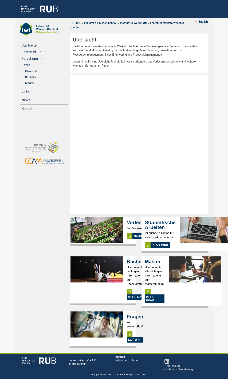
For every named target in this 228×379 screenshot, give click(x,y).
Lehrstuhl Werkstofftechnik (167, 23)
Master (29, 83)
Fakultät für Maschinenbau (100, 23)
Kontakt (28, 109)
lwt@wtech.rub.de (126, 360)
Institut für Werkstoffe (133, 23)
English (203, 21)
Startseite (36, 45)
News (26, 100)
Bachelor (31, 77)
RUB (78, 23)
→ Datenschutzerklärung (177, 369)
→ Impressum (171, 366)
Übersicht (31, 71)
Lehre (75, 27)
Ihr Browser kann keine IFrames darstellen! (139, 144)
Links (26, 91)
